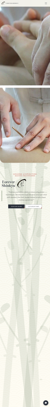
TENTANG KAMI (16, 206)
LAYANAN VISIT (33, 206)
